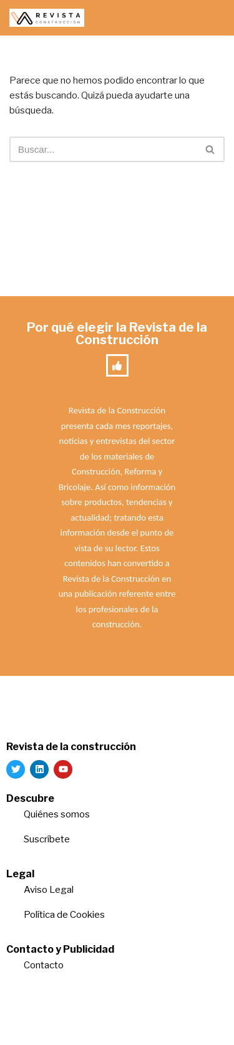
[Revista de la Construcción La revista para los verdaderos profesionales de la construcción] (46, 18)
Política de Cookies (64, 914)
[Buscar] (103, 149)
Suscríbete (48, 839)
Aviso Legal (49, 889)
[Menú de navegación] (210, 18)
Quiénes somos (57, 814)
